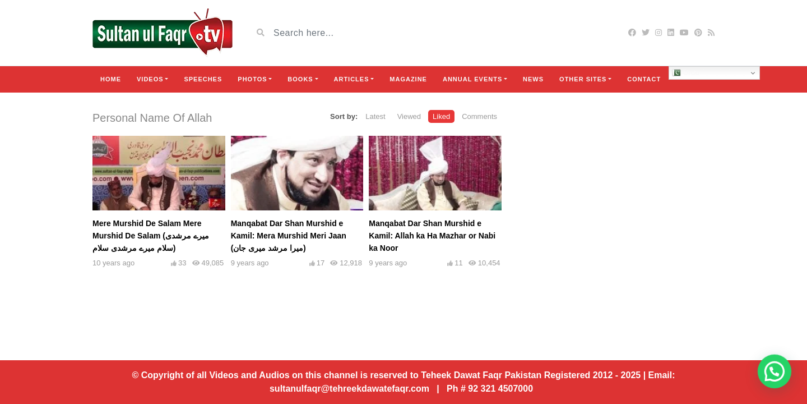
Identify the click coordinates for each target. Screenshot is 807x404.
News (533, 79)
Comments (479, 116)
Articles (351, 79)
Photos (252, 79)
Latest (375, 116)
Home (110, 79)
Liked (441, 116)
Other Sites (582, 79)
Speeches (203, 79)
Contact (644, 79)
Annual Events (472, 79)
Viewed (409, 116)
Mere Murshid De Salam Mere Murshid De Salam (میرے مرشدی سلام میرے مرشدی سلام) (150, 235)
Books (300, 79)
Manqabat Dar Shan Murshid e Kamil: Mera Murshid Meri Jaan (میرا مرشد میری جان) (288, 235)
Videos (150, 79)
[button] (779, 384)
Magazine (408, 79)
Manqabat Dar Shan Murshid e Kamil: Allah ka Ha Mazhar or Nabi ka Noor (432, 235)
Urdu (685, 72)
